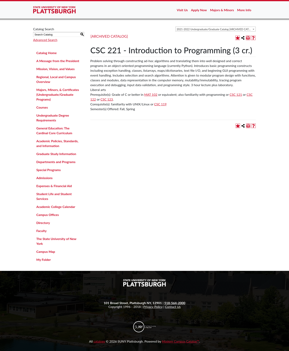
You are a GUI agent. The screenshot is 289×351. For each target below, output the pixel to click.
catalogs (99, 341)
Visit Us (182, 10)
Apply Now (199, 10)
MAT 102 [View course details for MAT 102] (150, 94)
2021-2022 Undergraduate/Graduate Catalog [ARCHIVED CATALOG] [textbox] (216, 29)
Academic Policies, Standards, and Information (57, 143)
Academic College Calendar (55, 207)
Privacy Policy (153, 307)
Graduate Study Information (56, 154)
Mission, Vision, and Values (55, 69)
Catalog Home (46, 53)
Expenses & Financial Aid (54, 186)
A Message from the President (57, 61)
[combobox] (215, 29)
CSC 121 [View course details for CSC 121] (236, 94)
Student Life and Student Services (54, 196)
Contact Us (173, 307)
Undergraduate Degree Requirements (52, 117)
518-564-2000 (174, 303)
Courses (42, 107)
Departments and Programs (55, 162)
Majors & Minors (222, 10)
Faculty (41, 231)
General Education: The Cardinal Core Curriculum (54, 130)
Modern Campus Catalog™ (180, 341)
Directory (43, 223)
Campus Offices (47, 215)
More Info (244, 10)
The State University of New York (56, 241)
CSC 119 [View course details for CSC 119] (160, 104)
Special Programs (48, 170)
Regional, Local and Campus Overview (56, 79)
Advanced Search (45, 40)
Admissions (44, 178)
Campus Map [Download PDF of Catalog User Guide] (45, 251)
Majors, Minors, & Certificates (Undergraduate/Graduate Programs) (57, 94)
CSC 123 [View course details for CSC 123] (107, 99)
